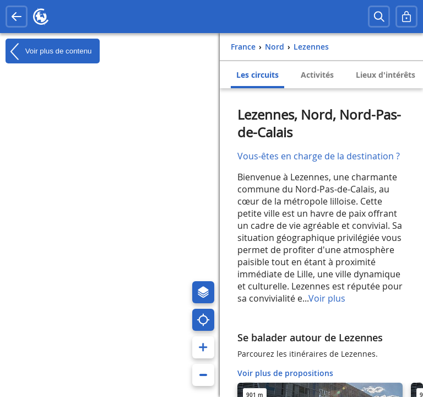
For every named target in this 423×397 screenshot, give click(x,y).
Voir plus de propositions (285, 373)
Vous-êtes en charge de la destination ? (318, 156)
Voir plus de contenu (48, 51)
